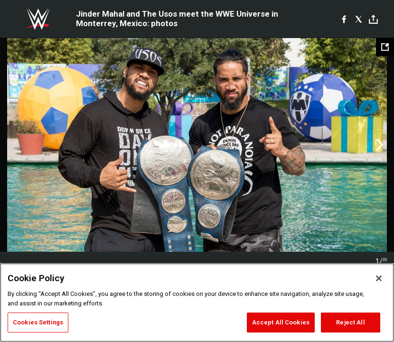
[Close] (378, 278)
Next (378, 145)
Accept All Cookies (281, 322)
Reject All (350, 322)
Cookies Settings (38, 322)
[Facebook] (344, 19)
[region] (197, 302)
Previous (15, 145)
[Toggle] (373, 19)
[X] (358, 19)
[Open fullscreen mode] (385, 47)
